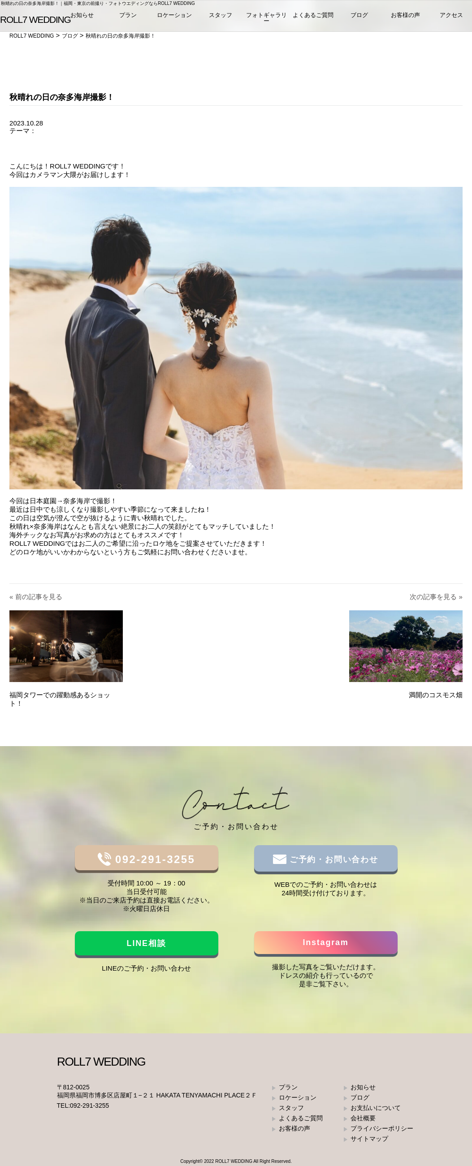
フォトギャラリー (266, 20)
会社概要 (363, 1118)
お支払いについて (376, 1107)
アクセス (451, 17)
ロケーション (174, 17)
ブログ (359, 17)
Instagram (325, 942)
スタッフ (220, 17)
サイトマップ (369, 1138)
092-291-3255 (153, 859)
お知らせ (82, 17)
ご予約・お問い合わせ (332, 859)
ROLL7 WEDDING (233, 1161)
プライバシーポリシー (382, 1128)
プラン (128, 17)
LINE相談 (146, 943)
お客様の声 (405, 17)
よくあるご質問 (313, 17)
